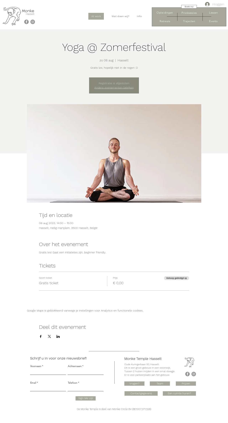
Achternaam (75, 366)
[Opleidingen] (164, 13)
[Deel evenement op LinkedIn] (58, 336)
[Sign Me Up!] (86, 398)
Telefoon (72, 382)
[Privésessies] (189, 13)
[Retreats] (165, 21)
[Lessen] (213, 13)
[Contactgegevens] (141, 393)
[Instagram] (32, 22)
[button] (120, 16)
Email (33, 382)
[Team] (160, 383)
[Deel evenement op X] (49, 336)
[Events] (213, 21)
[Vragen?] (134, 383)
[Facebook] (26, 22)
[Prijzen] (186, 383)
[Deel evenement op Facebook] (40, 336)
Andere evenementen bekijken (114, 87)
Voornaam (35, 366)
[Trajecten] (189, 21)
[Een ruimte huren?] (179, 393)
